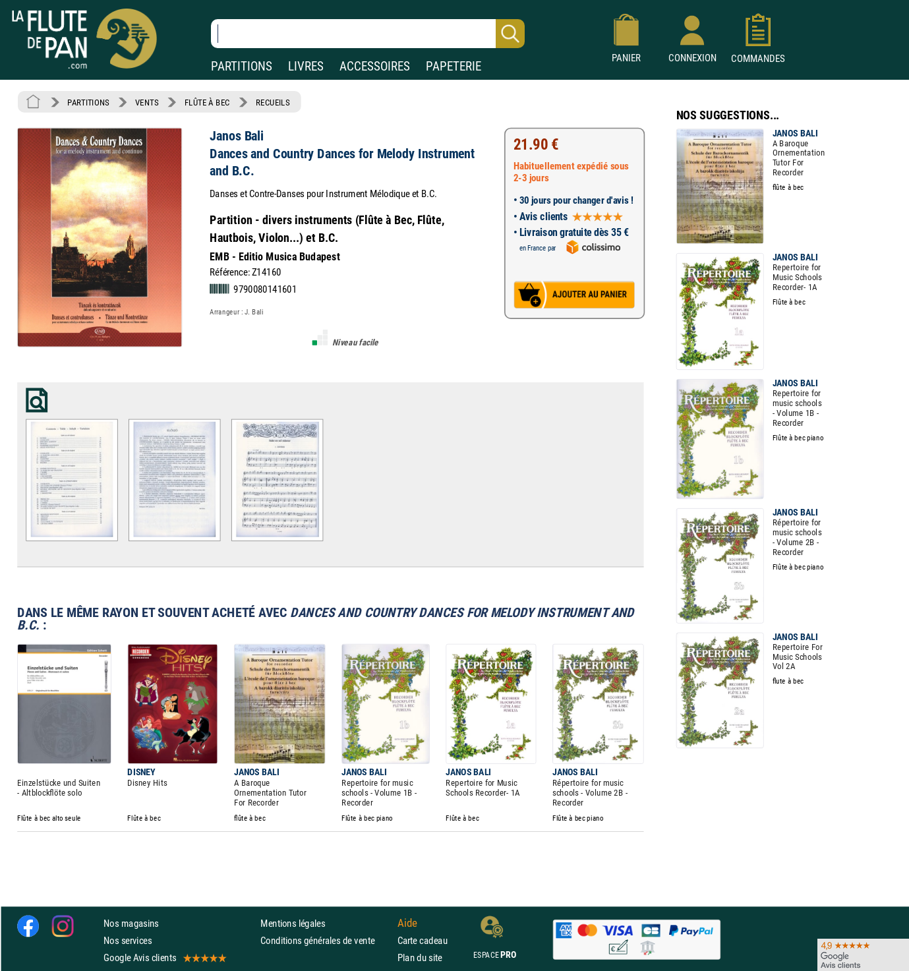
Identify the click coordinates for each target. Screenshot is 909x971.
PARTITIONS (241, 66)
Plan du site (419, 957)
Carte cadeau (422, 940)
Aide (407, 922)
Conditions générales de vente (326, 940)
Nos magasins (131, 922)
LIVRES (306, 66)
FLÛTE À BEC (207, 102)
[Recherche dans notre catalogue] (368, 33)
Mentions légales (292, 922)
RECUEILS (273, 102)
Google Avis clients (164, 957)
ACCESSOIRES (374, 66)
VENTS (146, 102)
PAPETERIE (453, 66)
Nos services (127, 940)
